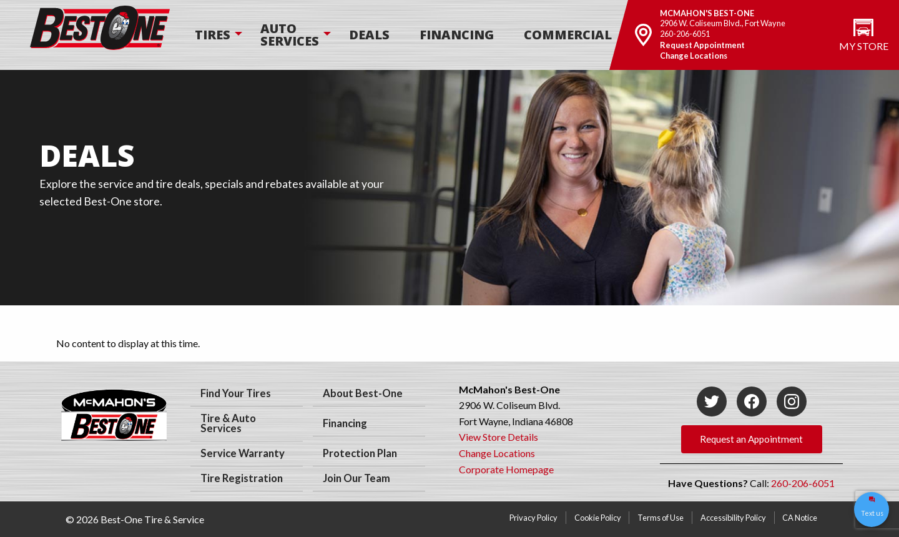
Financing (457, 34)
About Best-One (363, 393)
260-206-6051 (685, 34)
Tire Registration (241, 478)
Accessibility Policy (733, 518)
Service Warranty (242, 453)
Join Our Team (356, 478)
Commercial (568, 34)
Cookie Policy (597, 518)
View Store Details (498, 437)
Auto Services (289, 34)
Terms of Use (660, 518)
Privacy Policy (533, 518)
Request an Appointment (751, 439)
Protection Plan (360, 453)
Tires (212, 34)
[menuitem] (212, 35)
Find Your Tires (235, 393)
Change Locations (693, 56)
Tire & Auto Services (228, 423)
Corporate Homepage (506, 469)
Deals (369, 34)
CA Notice (799, 518)
